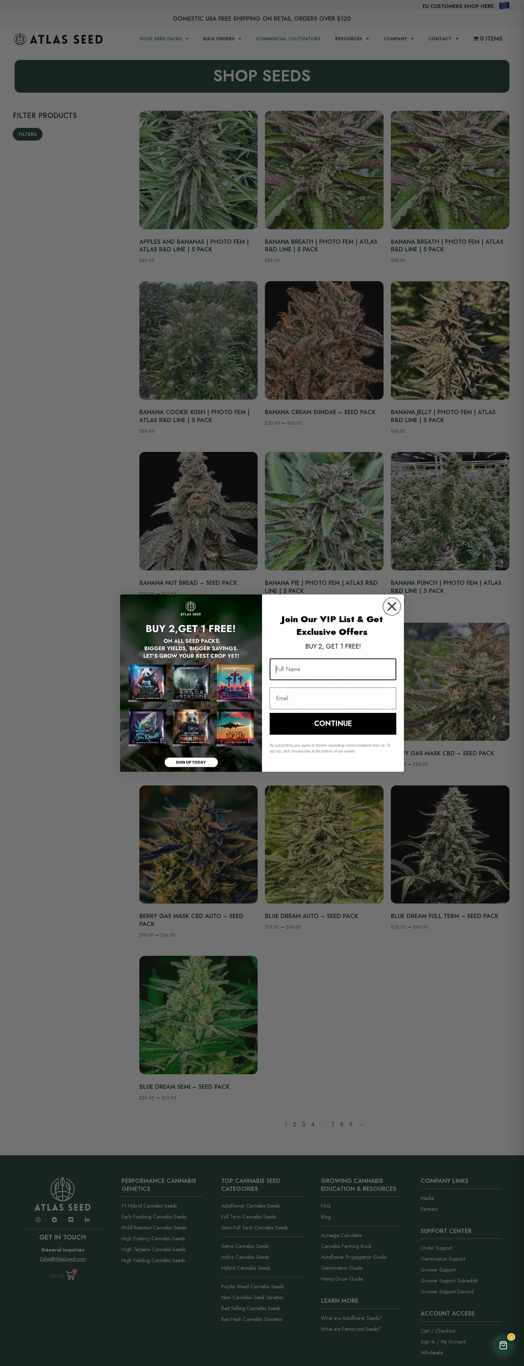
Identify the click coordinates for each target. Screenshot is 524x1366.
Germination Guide (341, 1268)
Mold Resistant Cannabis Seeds (154, 1227)
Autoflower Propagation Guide (353, 1257)
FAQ (326, 1205)
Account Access (448, 1313)
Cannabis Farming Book (346, 1246)
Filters (28, 134)
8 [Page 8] (342, 1124)
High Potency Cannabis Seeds (153, 1238)
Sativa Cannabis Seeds (245, 1246)
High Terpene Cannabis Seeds (153, 1249)
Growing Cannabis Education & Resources (358, 1185)
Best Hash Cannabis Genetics (251, 1319)
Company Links (444, 1181)
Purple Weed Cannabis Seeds (252, 1286)
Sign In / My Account (443, 1341)
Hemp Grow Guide (342, 1278)
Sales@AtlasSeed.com (63, 1258)
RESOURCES (352, 39)
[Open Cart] (503, 1345)
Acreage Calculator (341, 1235)
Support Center (446, 1231)
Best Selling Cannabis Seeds (250, 1308)
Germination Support (443, 1258)
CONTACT (443, 39)
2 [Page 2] (294, 1124)
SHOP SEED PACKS (163, 39)
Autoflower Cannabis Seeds (250, 1205)
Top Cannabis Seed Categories (251, 1185)
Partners (429, 1209)
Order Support (436, 1248)
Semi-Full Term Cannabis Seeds (254, 1227)
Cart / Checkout (438, 1330)
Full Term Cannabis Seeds (248, 1216)
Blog (326, 1216)
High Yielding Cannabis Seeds (153, 1260)
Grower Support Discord (447, 1291)
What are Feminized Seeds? (351, 1329)
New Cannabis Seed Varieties (252, 1297)
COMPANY (399, 39)
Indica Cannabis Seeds (245, 1257)
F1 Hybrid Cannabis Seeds (149, 1205)
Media (427, 1198)
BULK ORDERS (222, 39)
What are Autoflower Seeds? (351, 1318)
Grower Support (438, 1269)
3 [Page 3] (303, 1124)
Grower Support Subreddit (449, 1280)
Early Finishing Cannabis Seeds (154, 1216)
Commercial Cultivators (288, 38)
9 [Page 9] (351, 1124)
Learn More (339, 1301)
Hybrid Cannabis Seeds (245, 1268)
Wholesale (432, 1352)
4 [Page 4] (312, 1124)
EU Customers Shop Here (458, 6)
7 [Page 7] (333, 1124)
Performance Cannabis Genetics (159, 1185)
